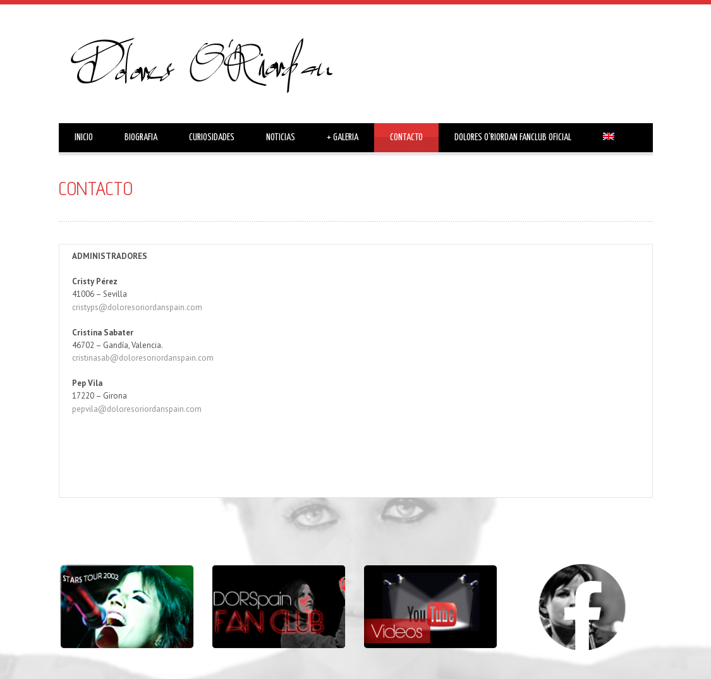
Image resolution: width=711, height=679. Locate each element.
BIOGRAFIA (141, 137)
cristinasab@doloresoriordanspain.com (143, 357)
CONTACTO (406, 137)
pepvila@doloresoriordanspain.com (137, 409)
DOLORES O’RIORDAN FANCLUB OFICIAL (512, 137)
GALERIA (342, 137)
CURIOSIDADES (211, 137)
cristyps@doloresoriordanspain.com (137, 307)
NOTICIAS (280, 137)
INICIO (84, 137)
